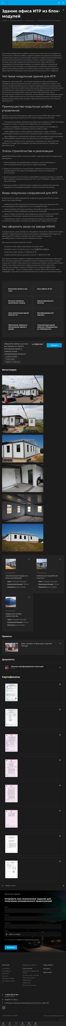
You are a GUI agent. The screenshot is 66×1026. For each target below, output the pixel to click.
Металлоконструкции (29, 985)
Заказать (54, 345)
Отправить (11, 947)
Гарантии (5, 976)
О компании (6, 968)
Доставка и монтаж (8, 978)
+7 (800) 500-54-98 (11, 995)
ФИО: (7, 907)
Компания (5, 965)
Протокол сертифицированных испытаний (27, 666)
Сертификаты (6, 971)
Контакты (46, 968)
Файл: (6, 931)
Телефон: (8, 923)
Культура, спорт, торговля (31, 975)
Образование (27, 980)
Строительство (27, 968)
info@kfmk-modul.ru (41, 249)
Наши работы (48, 965)
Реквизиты (5, 973)
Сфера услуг (27, 982)
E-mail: (7, 915)
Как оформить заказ (8, 981)
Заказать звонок (10, 996)
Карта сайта (47, 972)
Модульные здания (30, 965)
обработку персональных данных (28, 940)
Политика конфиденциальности (54, 1015)
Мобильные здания (29, 977)
